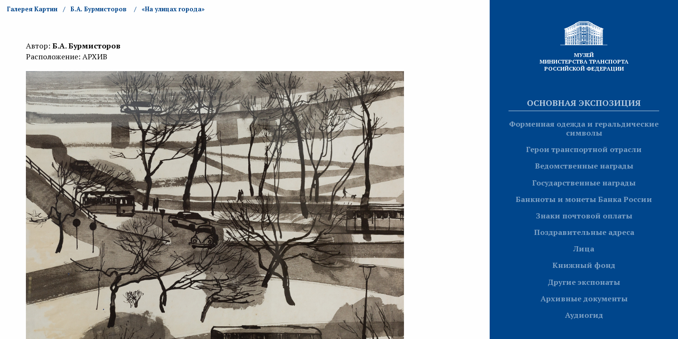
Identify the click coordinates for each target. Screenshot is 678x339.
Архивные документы (584, 298)
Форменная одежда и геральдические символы (584, 128)
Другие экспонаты (584, 282)
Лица (583, 248)
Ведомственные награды (584, 166)
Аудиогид (584, 315)
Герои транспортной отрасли (584, 149)
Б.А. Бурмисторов (99, 9)
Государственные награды (584, 183)
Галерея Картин (32, 9)
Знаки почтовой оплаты (584, 215)
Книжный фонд (583, 265)
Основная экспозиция (584, 102)
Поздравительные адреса (584, 232)
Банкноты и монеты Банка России (584, 199)
